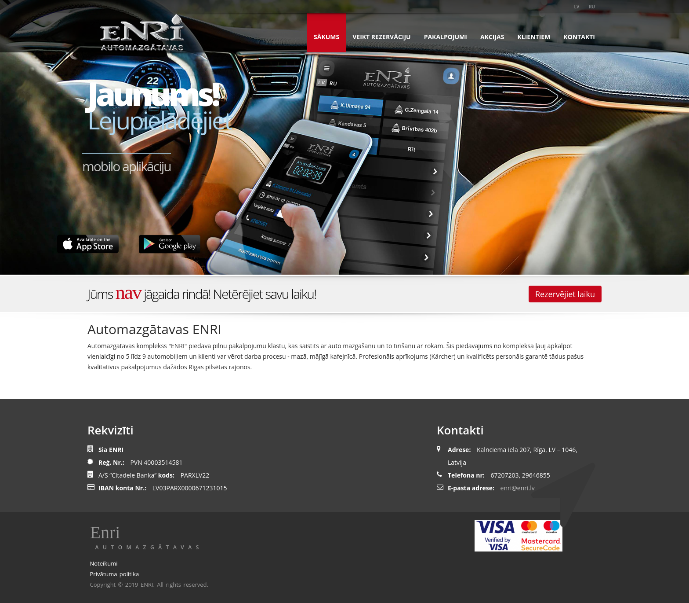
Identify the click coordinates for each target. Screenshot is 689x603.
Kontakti (579, 37)
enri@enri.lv (517, 488)
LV (577, 7)
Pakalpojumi (445, 37)
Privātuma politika (114, 574)
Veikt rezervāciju (381, 37)
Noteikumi (104, 563)
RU (592, 7)
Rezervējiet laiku (565, 294)
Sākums (326, 37)
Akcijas (492, 37)
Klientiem (534, 37)
